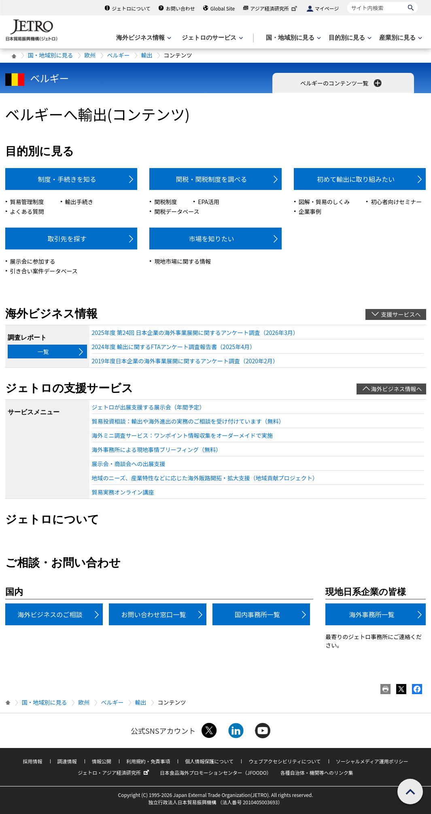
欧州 (90, 55)
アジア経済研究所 (274, 8)
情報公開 (101, 761)
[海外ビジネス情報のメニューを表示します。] (143, 38)
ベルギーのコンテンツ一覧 (341, 83)
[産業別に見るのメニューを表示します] (399, 38)
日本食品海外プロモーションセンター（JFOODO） (216, 772)
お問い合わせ (180, 8)
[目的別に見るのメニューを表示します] (349, 38)
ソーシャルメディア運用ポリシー (372, 761)
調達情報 (67, 761)
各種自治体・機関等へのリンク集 (316, 772)
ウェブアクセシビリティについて (284, 761)
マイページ (327, 8)
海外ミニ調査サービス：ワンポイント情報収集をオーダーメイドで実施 (182, 435)
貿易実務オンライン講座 (123, 492)
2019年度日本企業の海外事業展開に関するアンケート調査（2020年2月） (185, 361)
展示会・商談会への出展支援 (129, 464)
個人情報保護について (209, 761)
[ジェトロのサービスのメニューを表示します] (211, 38)
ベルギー (118, 55)
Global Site (222, 8)
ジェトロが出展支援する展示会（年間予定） (148, 407)
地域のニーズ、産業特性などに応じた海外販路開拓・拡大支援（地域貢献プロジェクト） (205, 478)
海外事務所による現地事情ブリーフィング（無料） (156, 449)
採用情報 (32, 761)
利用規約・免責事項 (148, 761)
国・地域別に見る (50, 55)
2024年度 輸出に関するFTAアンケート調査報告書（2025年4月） (173, 347)
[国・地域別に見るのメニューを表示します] (292, 38)
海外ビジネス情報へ (396, 389)
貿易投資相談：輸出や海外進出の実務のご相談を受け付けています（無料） (188, 421)
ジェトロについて (131, 8)
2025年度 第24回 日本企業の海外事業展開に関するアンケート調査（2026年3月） (195, 332)
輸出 (147, 55)
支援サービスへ (401, 314)
